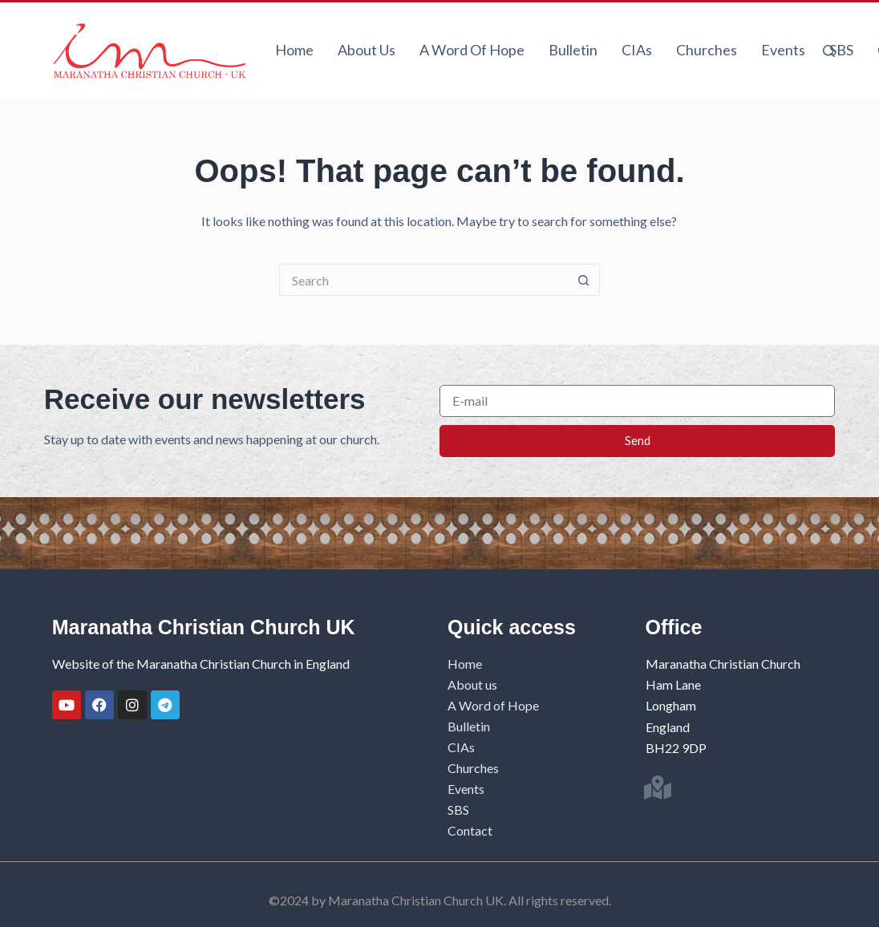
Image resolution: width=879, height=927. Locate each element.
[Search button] (584, 280)
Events (783, 50)
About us (366, 50)
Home (294, 50)
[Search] (829, 51)
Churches (706, 50)
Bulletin (573, 50)
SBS (841, 50)
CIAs (637, 50)
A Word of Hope (472, 50)
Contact (470, 830)
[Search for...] (423, 280)
